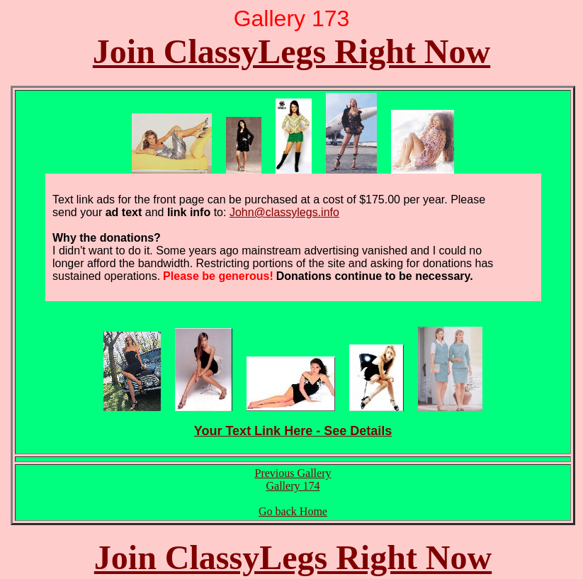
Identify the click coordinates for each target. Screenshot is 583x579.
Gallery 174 (293, 486)
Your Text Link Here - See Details (293, 431)
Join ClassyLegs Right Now (291, 51)
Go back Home (293, 511)
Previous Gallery (293, 473)
